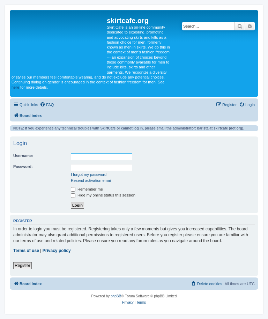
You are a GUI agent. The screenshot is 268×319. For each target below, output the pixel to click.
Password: (23, 166)
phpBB (116, 296)
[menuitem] (47, 105)
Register (22, 265)
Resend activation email (91, 180)
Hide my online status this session (103, 195)
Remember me (87, 189)
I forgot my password (88, 174)
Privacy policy (57, 250)
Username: (23, 156)
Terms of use (26, 250)
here (15, 87)
